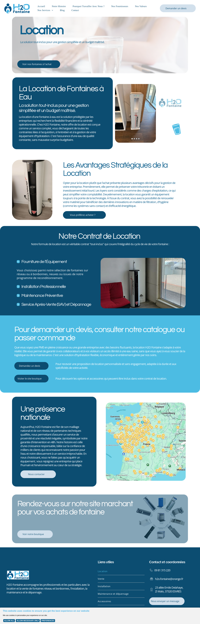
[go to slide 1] (132, 138)
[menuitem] (42, 6)
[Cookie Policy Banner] (100, 615)
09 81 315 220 (162, 569)
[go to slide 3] (136, 138)
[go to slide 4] (138, 138)
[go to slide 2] (134, 138)
